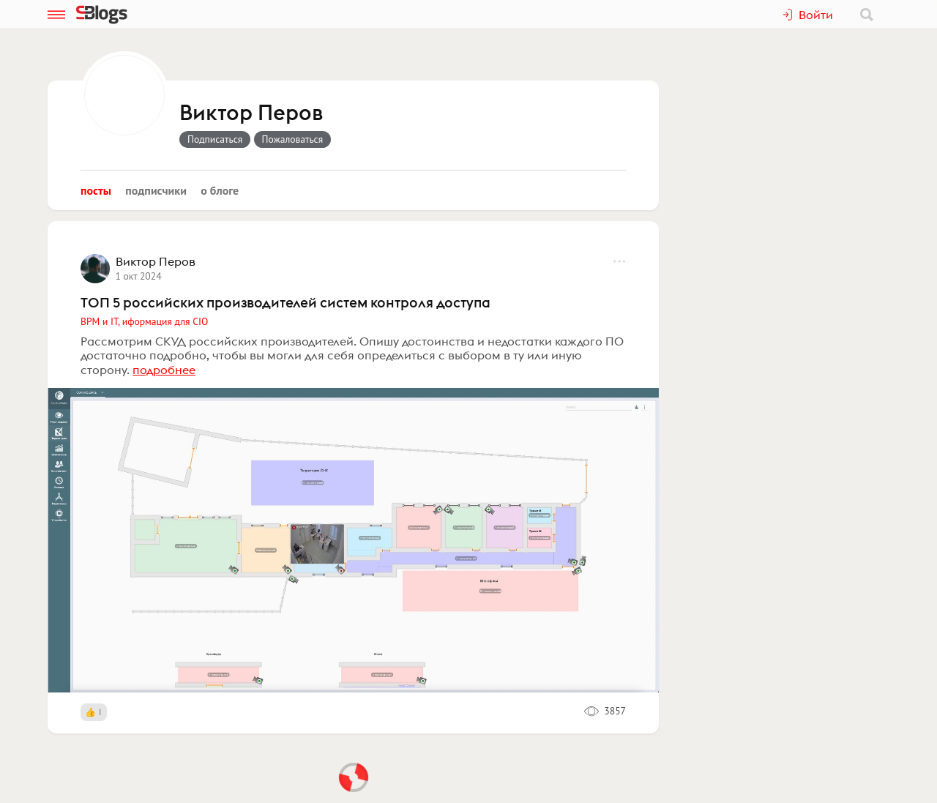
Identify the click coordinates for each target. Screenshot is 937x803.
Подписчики (156, 190)
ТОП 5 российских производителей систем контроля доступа (285, 302)
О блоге (220, 190)
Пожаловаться (293, 139)
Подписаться (214, 139)
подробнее (163, 369)
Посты (96, 190)
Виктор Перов (251, 113)
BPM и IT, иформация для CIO (144, 321)
